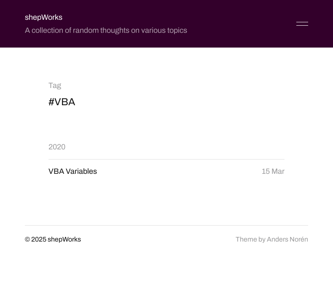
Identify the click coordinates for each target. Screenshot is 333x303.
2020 (56, 147)
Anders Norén (287, 239)
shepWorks (43, 17)
